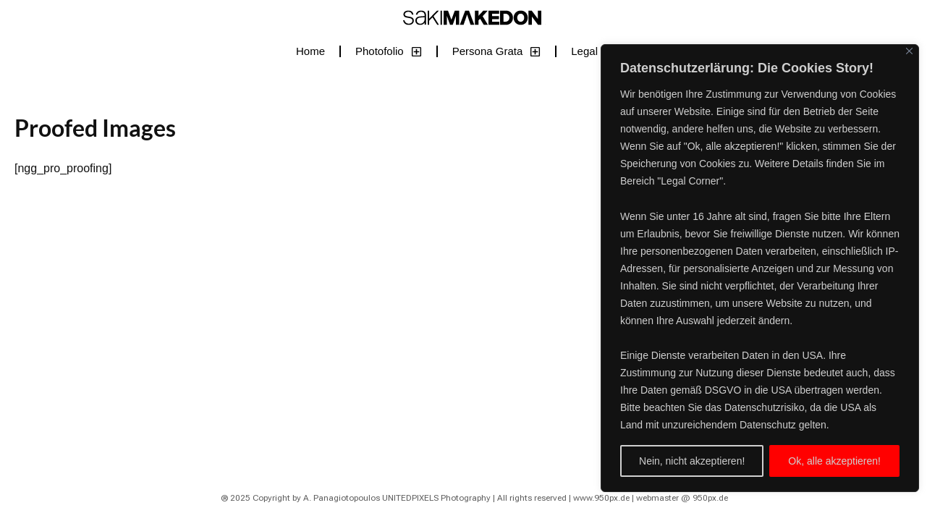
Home (310, 51)
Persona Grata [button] (496, 51)
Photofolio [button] (388, 51)
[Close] (909, 51)
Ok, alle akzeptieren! (834, 461)
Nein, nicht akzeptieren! (692, 461)
